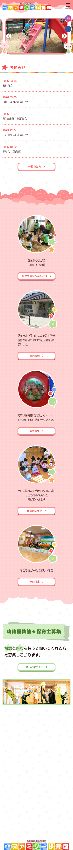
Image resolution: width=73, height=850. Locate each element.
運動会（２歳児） (13, 151)
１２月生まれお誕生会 (15, 134)
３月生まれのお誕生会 (15, 101)
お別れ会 (8, 85)
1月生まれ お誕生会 (15, 118)
